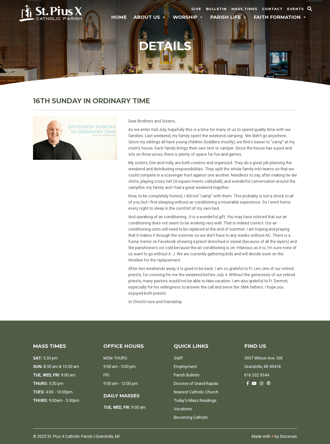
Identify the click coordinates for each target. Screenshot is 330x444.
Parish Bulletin (187, 375)
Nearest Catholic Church (196, 392)
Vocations (183, 408)
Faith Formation (280, 17)
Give (196, 9)
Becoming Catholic (191, 417)
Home (119, 17)
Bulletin (216, 9)
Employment (185, 366)
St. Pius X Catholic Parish (70, 436)
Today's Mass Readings (195, 400)
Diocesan (288, 436)
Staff (178, 358)
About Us (150, 17)
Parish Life (228, 17)
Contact (272, 9)
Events (295, 9)
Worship (188, 17)
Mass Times (244, 9)
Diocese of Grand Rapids (196, 383)
